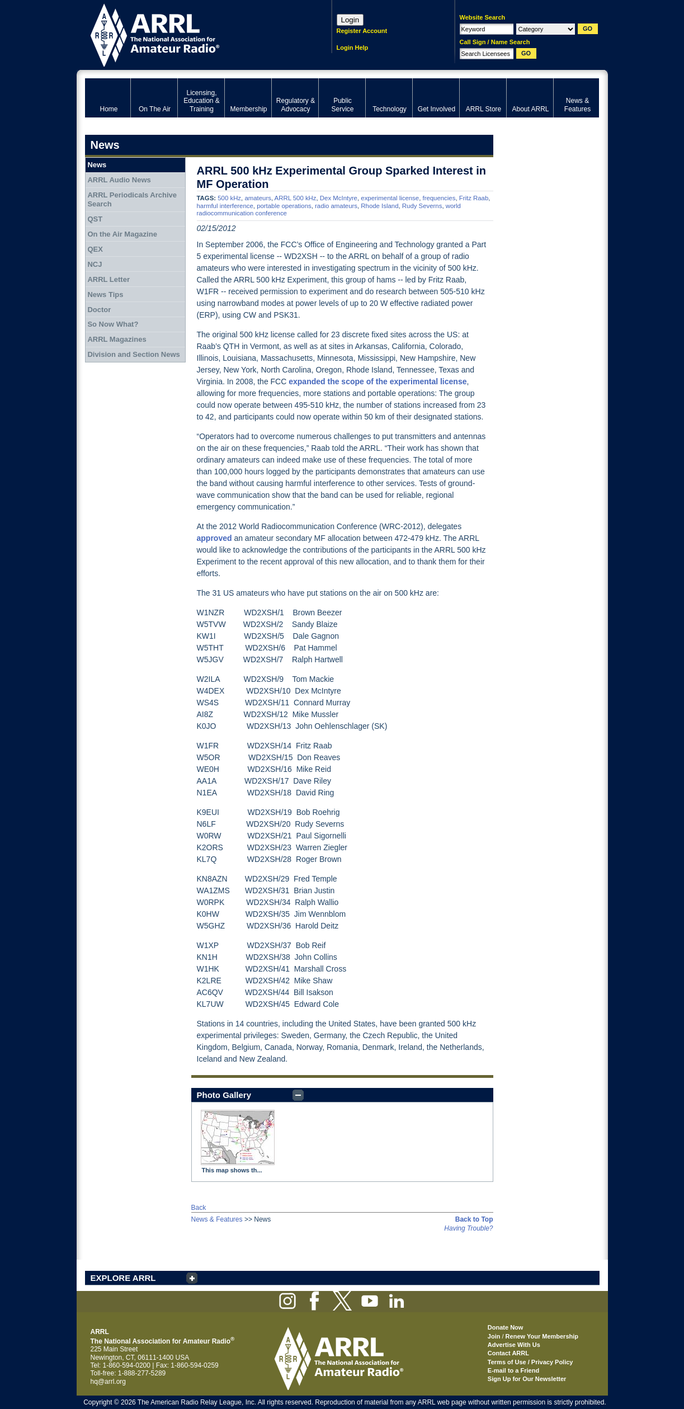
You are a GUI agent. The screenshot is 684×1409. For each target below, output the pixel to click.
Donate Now (505, 1327)
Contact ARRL (508, 1353)
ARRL (193, 34)
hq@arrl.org (108, 1382)
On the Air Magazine (122, 234)
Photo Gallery (224, 1095)
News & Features (217, 1219)
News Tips (105, 294)
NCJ (94, 264)
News (96, 165)
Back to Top (474, 1219)
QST (94, 219)
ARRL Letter (108, 279)
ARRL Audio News (118, 180)
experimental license (390, 198)
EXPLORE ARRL (123, 1278)
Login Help (353, 47)
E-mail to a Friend (513, 1370)
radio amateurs (336, 205)
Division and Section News (133, 354)
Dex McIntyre (338, 198)
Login (350, 20)
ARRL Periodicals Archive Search (132, 199)
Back (198, 1208)
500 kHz (229, 198)
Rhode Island (379, 205)
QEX (94, 249)
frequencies (438, 198)
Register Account (362, 30)
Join (494, 1336)
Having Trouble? (468, 1228)
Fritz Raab (474, 198)
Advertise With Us (514, 1344)
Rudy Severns (422, 205)
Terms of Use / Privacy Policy (530, 1362)
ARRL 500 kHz (296, 198)
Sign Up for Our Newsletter (527, 1378)
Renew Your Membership (542, 1336)
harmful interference (225, 205)
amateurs (257, 198)
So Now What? (112, 324)
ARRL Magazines (116, 339)
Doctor (99, 309)
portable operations (284, 205)
